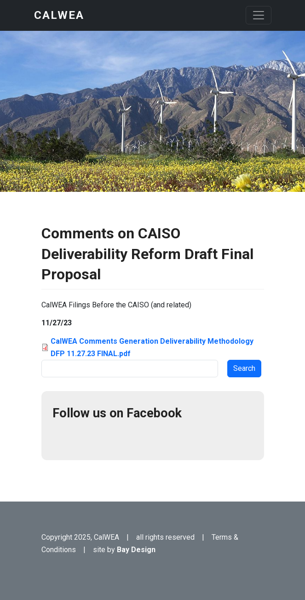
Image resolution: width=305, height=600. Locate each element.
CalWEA (59, 15)
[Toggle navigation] (258, 15)
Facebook (63, 438)
